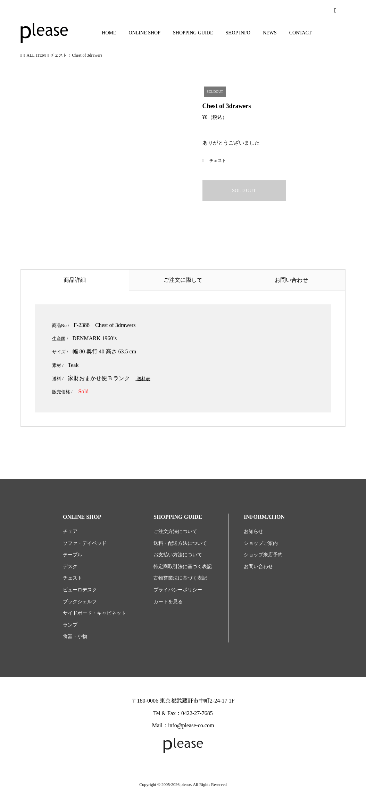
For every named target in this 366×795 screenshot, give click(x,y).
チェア (70, 531)
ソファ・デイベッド (85, 543)
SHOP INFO (238, 32)
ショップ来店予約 (263, 554)
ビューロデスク (80, 589)
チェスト (217, 160)
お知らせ (253, 531)
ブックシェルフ (80, 601)
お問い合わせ (291, 280)
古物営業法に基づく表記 (180, 578)
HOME (109, 32)
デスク (70, 566)
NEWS (270, 32)
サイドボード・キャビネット (94, 613)
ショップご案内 (261, 543)
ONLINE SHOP (144, 32)
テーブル (72, 554)
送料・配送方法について (180, 543)
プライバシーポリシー (177, 589)
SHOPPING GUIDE (193, 32)
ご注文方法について (175, 531)
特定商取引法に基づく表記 (182, 566)
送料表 (142, 378)
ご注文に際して (183, 280)
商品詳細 (75, 280)
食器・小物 (75, 636)
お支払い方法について (177, 554)
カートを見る (168, 601)
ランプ (70, 625)
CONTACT (300, 32)
